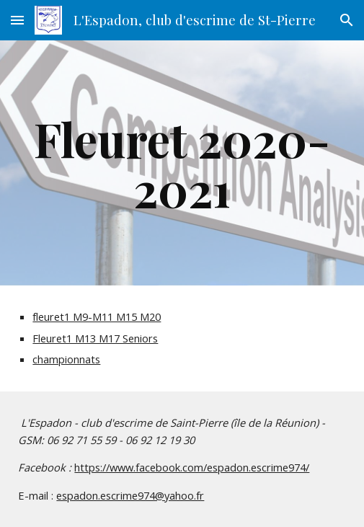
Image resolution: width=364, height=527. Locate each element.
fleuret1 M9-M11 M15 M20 (96, 316)
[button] (17, 20)
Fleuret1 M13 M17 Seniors (95, 338)
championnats (66, 359)
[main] (181, 163)
